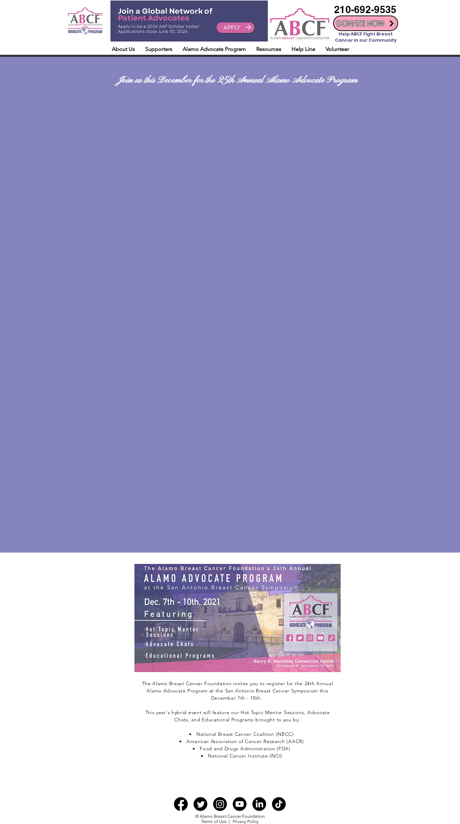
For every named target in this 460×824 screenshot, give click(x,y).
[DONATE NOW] (365, 23)
